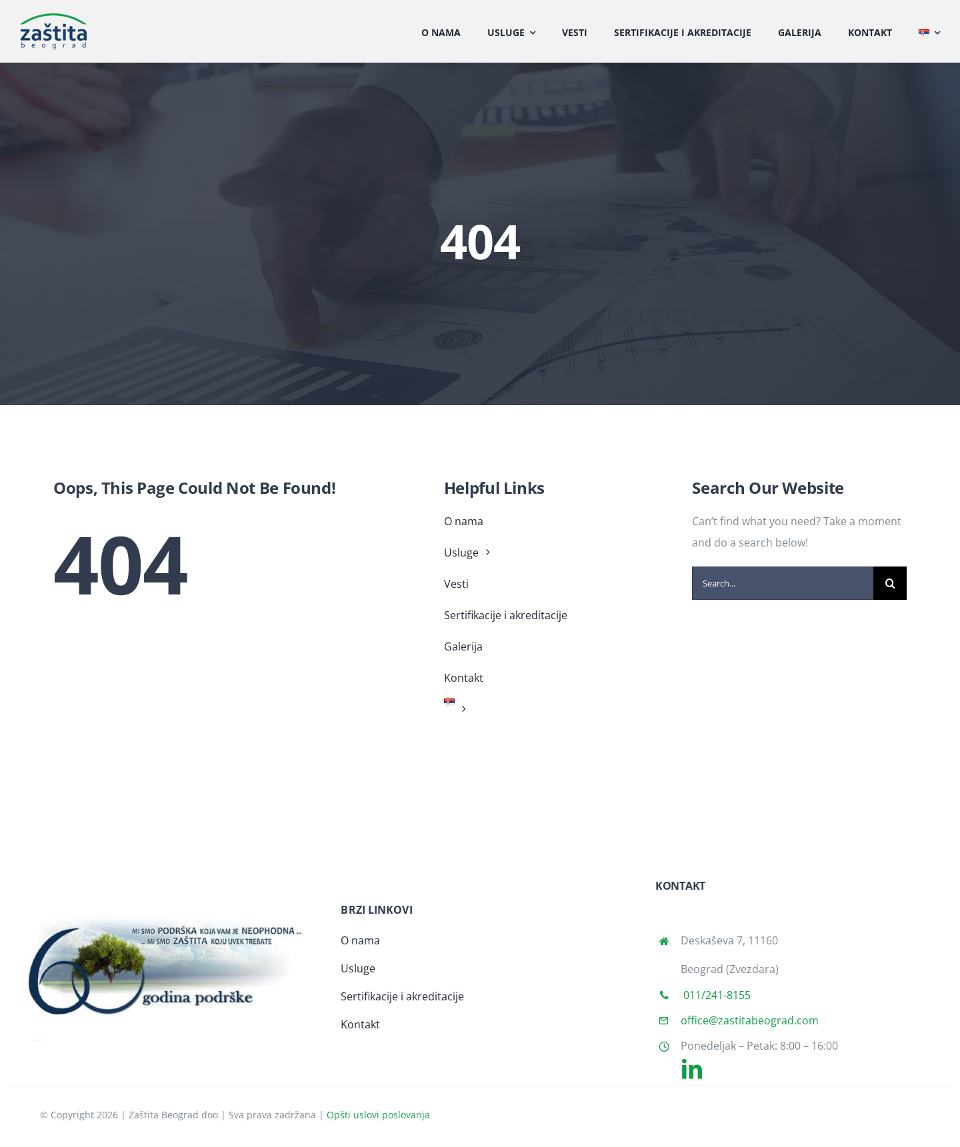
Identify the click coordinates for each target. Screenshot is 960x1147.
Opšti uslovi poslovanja (378, 1114)
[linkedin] (692, 1069)
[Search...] (782, 583)
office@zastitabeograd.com (750, 1020)
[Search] (890, 583)
